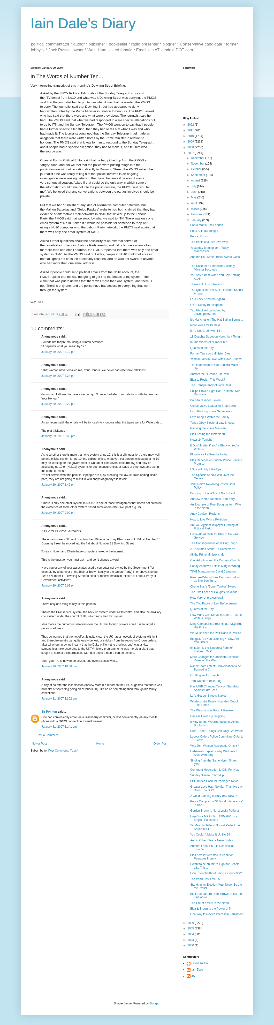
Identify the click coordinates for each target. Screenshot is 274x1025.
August (196, 180)
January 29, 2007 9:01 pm (58, 585)
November (198, 163)
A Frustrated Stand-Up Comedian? (212, 549)
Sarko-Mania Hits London (206, 225)
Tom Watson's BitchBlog (205, 681)
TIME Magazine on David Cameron (213, 571)
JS (193, 976)
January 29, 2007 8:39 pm (58, 436)
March (195, 209)
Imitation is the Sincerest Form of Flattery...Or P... (211, 649)
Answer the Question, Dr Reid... (210, 374)
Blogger (154, 1003)
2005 (191, 928)
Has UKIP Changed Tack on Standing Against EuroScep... (214, 688)
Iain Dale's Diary (83, 23)
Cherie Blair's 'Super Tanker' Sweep (213, 586)
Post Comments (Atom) (63, 750)
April (194, 203)
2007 (191, 153)
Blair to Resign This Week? (207, 379)
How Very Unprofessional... (207, 597)
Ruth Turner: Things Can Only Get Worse (217, 731)
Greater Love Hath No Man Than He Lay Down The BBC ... (216, 788)
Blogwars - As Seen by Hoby (208, 454)
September (198, 175)
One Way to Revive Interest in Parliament (217, 914)
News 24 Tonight (201, 439)
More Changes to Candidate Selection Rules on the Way (214, 658)
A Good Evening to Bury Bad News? (213, 796)
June (194, 192)
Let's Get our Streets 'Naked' (208, 695)
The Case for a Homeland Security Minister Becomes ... (212, 267)
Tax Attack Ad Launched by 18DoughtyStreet (207, 312)
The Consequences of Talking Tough (213, 543)
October (196, 169)
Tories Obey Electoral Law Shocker (213, 422)
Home (100, 743)
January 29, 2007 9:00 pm (58, 512)
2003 (191, 940)
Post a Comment (47, 735)
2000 (191, 945)
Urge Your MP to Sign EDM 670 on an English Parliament (214, 818)
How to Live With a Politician (208, 519)
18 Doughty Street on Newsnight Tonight (216, 336)
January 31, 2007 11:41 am (59, 726)
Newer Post (39, 743)
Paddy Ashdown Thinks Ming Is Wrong (215, 566)
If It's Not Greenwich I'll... (206, 330)
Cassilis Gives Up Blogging (207, 716)
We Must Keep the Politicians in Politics (215, 633)
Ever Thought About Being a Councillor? (216, 873)
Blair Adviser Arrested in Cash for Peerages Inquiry (211, 856)
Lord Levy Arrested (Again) (207, 299)
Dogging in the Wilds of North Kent (212, 493)
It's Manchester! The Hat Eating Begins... (216, 319)
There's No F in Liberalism (207, 284)
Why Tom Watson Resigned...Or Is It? (214, 745)
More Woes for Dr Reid (205, 325)
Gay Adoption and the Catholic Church (215, 560)
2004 (191, 934)
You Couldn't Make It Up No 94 (210, 834)
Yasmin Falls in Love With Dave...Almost (216, 359)
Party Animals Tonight (204, 231)
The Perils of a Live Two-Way (209, 242)
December (198, 158)
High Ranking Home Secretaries (211, 411)
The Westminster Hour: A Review (211, 710)
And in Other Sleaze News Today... (212, 840)
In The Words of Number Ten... (210, 342)
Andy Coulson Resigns (205, 513)
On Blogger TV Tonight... (206, 675)
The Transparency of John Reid (210, 385)
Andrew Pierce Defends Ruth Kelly (212, 499)
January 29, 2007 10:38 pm (59, 666)
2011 (191, 130)
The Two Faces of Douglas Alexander (214, 592)
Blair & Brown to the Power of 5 (210, 908)
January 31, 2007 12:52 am (59, 698)
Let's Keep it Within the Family (209, 417)
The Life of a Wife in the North (209, 903)
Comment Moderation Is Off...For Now (214, 769)
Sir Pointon (49, 711)
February (197, 214)
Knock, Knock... (200, 236)
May (194, 197)
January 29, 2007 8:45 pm (58, 484)
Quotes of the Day (202, 348)
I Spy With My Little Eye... (206, 469)
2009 (191, 141)
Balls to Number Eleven (205, 400)
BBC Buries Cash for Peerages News (214, 781)
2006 (191, 923)
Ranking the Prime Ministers (208, 428)
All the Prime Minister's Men (208, 554)
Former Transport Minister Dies (210, 353)
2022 (191, 124)
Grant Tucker (199, 963)
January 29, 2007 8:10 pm (58, 352)
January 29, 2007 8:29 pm (58, 404)
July (194, 186)
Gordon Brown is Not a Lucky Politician (215, 810)
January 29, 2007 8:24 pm (58, 375)
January (196, 220)
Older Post (160, 743)
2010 (191, 136)
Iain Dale (197, 969)
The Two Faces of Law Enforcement (213, 603)
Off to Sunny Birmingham (206, 305)
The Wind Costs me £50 (205, 879)
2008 (191, 147)
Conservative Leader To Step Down (213, 405)
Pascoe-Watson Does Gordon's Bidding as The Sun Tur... (215, 579)
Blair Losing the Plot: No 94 (207, 434)
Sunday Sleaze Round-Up (207, 775)
